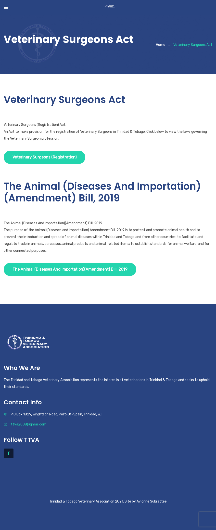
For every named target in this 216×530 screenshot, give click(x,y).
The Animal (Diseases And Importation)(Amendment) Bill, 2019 (70, 269)
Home (160, 45)
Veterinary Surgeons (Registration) (44, 157)
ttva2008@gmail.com (28, 424)
